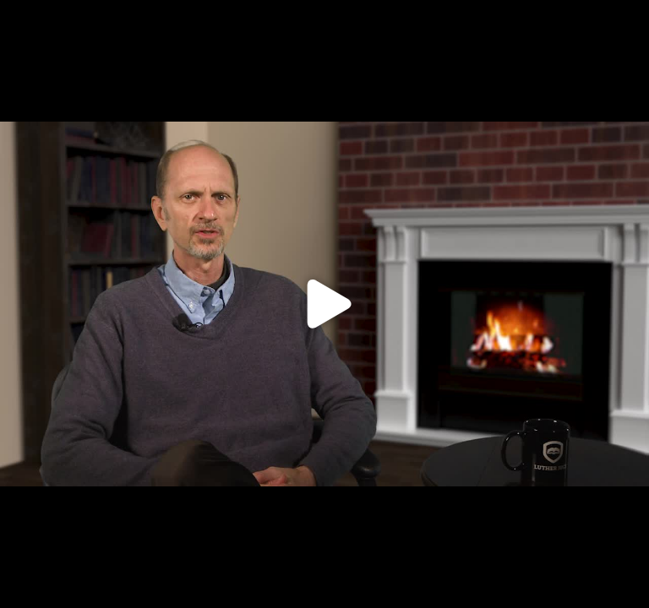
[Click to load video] (324, 304)
